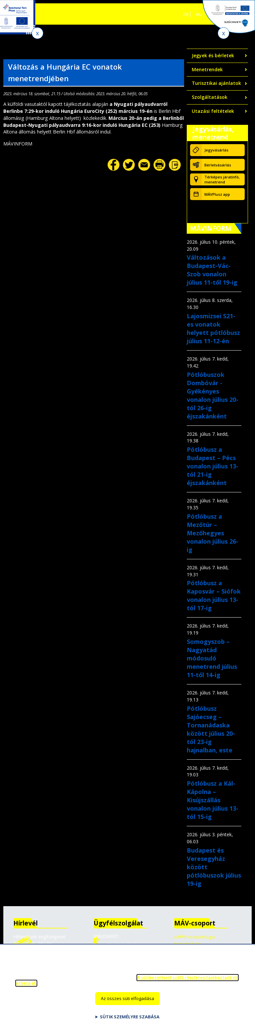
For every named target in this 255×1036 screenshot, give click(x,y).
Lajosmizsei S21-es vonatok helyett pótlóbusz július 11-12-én (213, 328)
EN (185, 14)
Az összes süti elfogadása (127, 1002)
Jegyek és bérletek (213, 55)
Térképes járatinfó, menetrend (222, 179)
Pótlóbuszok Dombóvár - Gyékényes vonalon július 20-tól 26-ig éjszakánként (212, 395)
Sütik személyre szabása (129, 1021)
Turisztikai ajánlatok (216, 83)
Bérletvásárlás (217, 164)
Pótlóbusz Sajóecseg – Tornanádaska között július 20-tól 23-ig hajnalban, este (211, 729)
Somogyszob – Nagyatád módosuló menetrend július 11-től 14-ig (212, 658)
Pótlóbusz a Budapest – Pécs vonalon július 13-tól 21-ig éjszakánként (212, 466)
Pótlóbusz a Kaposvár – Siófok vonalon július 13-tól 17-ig (214, 595)
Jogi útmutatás (188, 944)
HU (199, 14)
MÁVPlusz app (217, 194)
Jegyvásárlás (216, 149)
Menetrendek (207, 69)
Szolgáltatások (209, 97)
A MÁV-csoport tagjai (194, 937)
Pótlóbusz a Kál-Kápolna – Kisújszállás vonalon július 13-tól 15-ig (212, 800)
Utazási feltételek (213, 111)
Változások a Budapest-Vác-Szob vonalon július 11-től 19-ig (212, 269)
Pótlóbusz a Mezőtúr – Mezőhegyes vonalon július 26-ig (212, 533)
